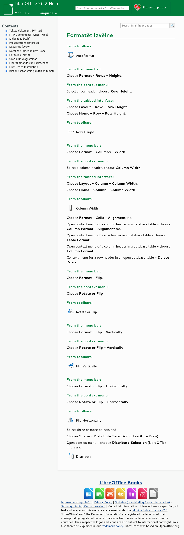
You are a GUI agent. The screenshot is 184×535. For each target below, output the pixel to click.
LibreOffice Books (120, 482)
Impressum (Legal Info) (76, 502)
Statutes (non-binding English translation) (142, 502)
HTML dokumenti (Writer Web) (28, 35)
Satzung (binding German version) (83, 506)
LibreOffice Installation (23, 67)
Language (46, 12)
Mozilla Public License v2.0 (149, 510)
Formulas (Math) (19, 55)
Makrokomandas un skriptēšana (29, 63)
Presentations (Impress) (24, 43)
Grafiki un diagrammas (23, 59)
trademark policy (112, 526)
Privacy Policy (103, 502)
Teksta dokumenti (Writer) (25, 30)
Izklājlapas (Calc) (19, 39)
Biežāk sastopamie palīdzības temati (31, 71)
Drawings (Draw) (20, 47)
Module (20, 12)
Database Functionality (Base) (28, 51)
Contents (10, 26)
